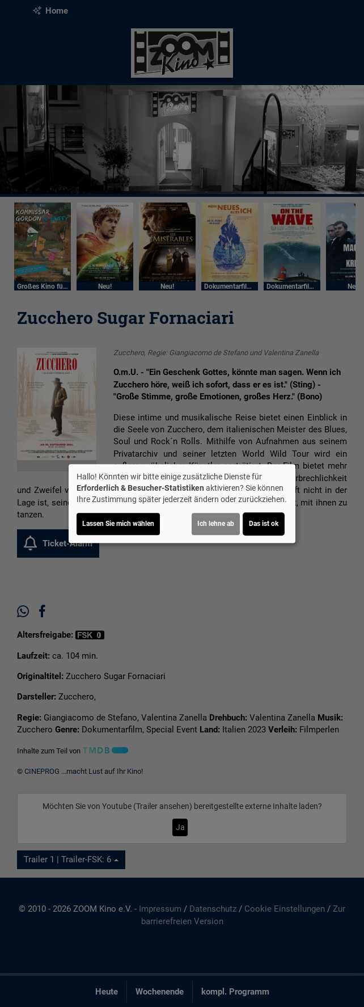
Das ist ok (263, 524)
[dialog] (182, 503)
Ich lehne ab (215, 524)
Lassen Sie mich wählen (118, 524)
